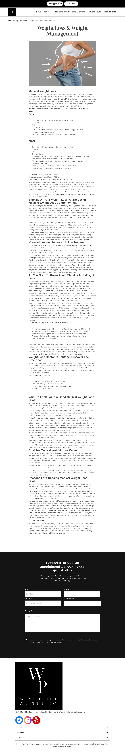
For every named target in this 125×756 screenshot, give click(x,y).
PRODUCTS (90, 12)
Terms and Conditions (73, 744)
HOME (38, 12)
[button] (82, 594)
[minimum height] (62, 623)
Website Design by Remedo (63, 746)
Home (10, 21)
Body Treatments (20, 21)
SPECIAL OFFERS (78, 12)
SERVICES (49, 12)
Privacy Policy (88, 744)
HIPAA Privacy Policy (101, 744)
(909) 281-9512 (110, 12)
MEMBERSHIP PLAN (62, 12)
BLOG (99, 12)
